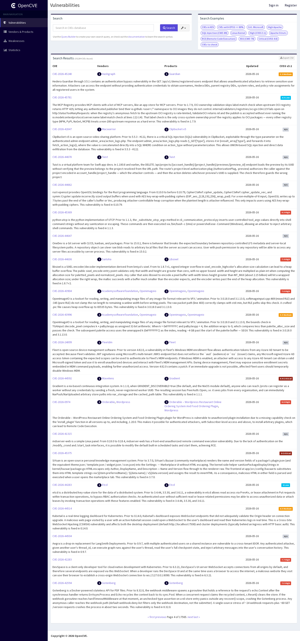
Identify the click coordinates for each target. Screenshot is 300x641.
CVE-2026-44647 (62, 236)
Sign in (273, 5)
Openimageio (148, 291)
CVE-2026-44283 (62, 485)
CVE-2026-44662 (62, 185)
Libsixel (173, 259)
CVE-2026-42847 (62, 129)
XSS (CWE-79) (247, 38)
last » (197, 617)
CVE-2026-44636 (62, 259)
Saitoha (106, 259)
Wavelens (108, 378)
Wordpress (123, 402)
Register (291, 5)
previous (160, 617)
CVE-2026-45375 (62, 453)
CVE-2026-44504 (62, 536)
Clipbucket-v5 (177, 129)
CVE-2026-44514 (62, 508)
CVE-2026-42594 (62, 583)
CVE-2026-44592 (62, 378)
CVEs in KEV (208, 27)
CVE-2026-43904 (62, 291)
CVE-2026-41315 (62, 434)
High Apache (275, 27)
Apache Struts (278, 32)
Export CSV (287, 57)
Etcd (105, 485)
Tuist (105, 157)
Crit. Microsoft (256, 27)
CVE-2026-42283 (62, 559)
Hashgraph (108, 74)
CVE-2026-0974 (61, 402)
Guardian (174, 74)
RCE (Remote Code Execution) (219, 38)
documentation (136, 36)
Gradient (174, 378)
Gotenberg (109, 583)
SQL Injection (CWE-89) (214, 32)
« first (151, 617)
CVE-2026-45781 (62, 97)
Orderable (108, 402)
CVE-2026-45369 (62, 212)
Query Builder (68, 36)
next (190, 617)
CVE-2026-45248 (62, 74)
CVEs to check (209, 44)
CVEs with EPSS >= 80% (231, 27)
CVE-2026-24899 (62, 342)
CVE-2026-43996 (62, 314)
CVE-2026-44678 (62, 157)
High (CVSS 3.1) (258, 32)
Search (169, 28)
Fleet (172, 342)
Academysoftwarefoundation (120, 291)
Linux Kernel (238, 32)
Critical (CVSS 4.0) (268, 38)
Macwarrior (109, 129)
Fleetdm (107, 342)
